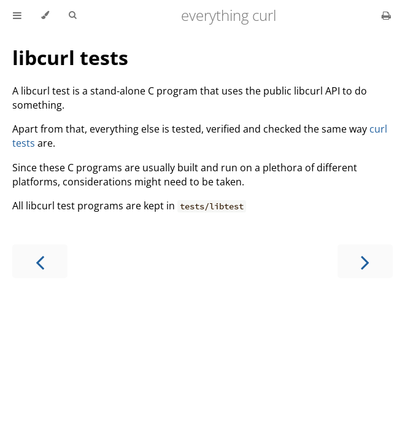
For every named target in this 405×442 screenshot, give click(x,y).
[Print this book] (386, 15)
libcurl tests (70, 57)
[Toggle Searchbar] (72, 15)
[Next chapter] (365, 261)
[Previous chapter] (40, 261)
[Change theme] (45, 15)
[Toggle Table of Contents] (17, 15)
